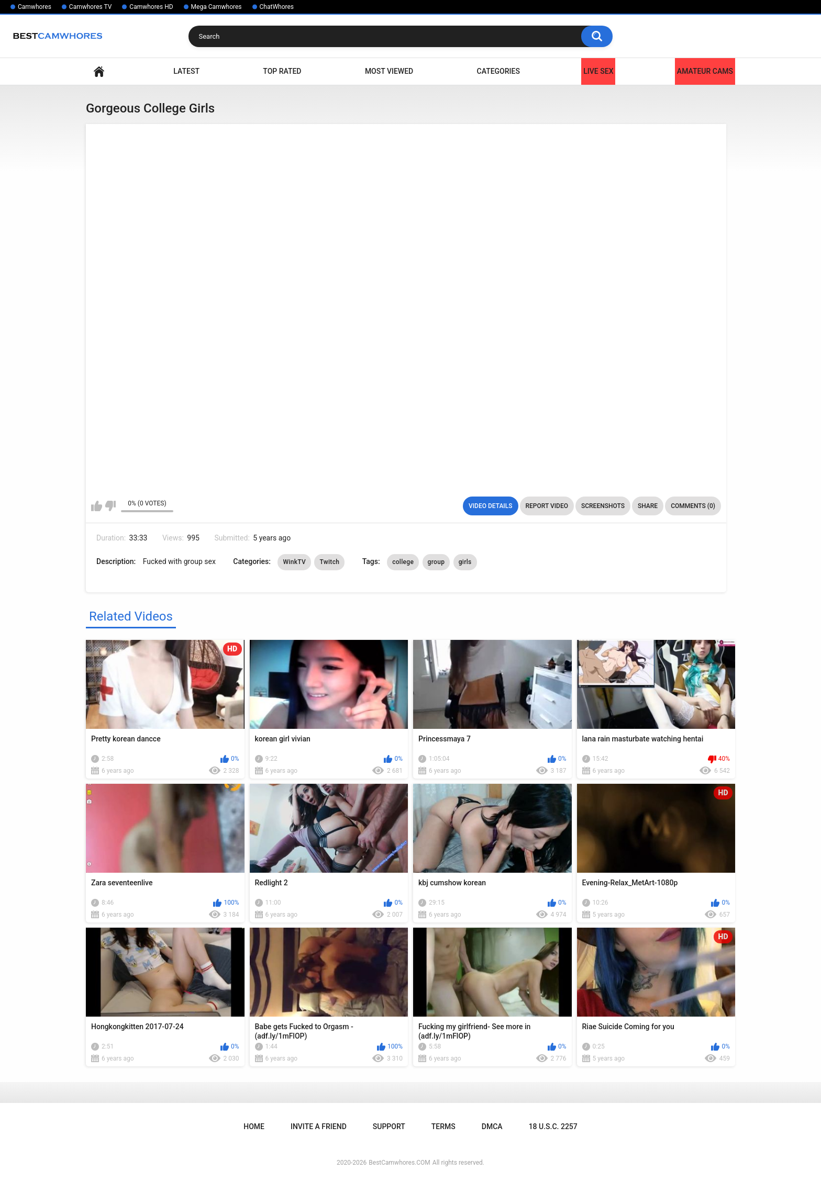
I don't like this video (110, 506)
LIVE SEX (598, 71)
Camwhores (34, 6)
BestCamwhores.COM (399, 1162)
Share (648, 506)
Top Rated (282, 71)
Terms (443, 1126)
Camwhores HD (151, 6)
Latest (186, 71)
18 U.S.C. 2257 (553, 1126)
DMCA (492, 1126)
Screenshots (603, 506)
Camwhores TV (90, 6)
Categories (498, 71)
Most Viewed (389, 71)
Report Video (547, 506)
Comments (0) (693, 506)
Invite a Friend (319, 1126)
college (403, 562)
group (436, 562)
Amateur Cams (705, 71)
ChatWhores (277, 6)
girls (465, 562)
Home (99, 71)
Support (389, 1126)
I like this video (96, 506)
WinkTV (294, 562)
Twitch (329, 562)
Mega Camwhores (216, 6)
